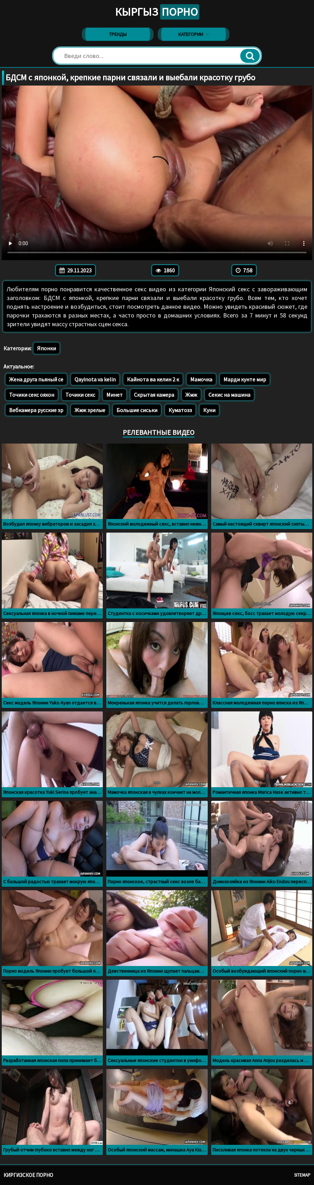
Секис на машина (229, 394)
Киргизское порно (28, 1175)
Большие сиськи (136, 410)
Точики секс (80, 394)
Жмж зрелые (89, 410)
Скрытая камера (154, 394)
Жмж (191, 394)
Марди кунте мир (244, 379)
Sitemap (302, 1175)
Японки (46, 348)
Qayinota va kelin (95, 379)
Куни (209, 410)
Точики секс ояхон (31, 394)
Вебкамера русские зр (36, 410)
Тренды (118, 34)
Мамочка (201, 379)
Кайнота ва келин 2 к (153, 379)
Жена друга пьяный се (36, 379)
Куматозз (180, 410)
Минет (114, 394)
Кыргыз (157, 12)
